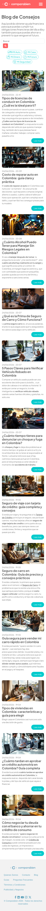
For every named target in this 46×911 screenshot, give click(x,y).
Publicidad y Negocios (14, 890)
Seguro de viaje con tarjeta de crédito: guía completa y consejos (22, 506)
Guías (6, 880)
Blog (36, 875)
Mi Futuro (32, 57)
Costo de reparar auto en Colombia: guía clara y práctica (20, 177)
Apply (5, 45)
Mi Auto (16, 52)
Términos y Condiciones (14, 885)
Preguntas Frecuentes (23, 880)
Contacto (26, 875)
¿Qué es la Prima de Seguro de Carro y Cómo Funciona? (22, 317)
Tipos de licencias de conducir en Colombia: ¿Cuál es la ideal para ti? (19, 101)
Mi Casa (32, 52)
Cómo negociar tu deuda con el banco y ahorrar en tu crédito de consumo (22, 826)
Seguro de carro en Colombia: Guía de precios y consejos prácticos (22, 574)
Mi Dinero (15, 57)
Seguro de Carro (30, 585)
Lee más (39, 140)
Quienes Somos (11, 875)
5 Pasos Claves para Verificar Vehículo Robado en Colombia (22, 371)
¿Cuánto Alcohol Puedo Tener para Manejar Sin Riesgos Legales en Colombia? (19, 247)
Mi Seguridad (24, 61)
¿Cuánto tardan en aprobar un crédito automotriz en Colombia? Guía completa (21, 764)
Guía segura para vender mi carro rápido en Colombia (21, 640)
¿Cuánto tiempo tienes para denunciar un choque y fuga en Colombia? (22, 439)
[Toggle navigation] (41, 4)
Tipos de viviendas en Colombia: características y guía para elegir (22, 711)
